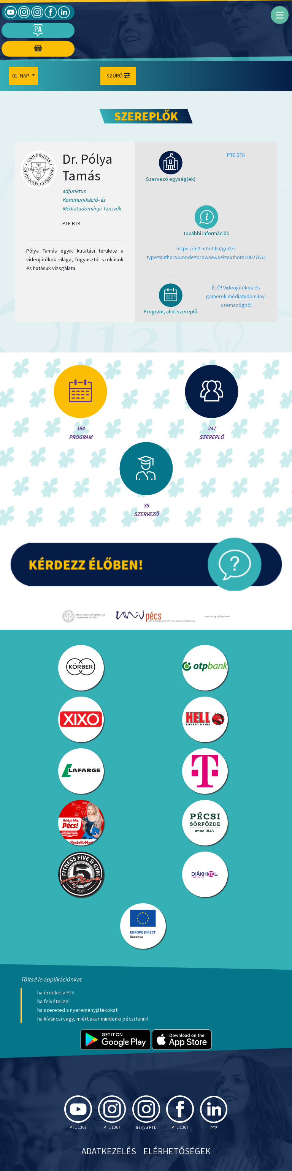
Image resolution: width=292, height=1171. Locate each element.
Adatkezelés (108, 1151)
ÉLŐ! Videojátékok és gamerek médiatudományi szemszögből (236, 296)
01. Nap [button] (21, 75)
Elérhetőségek (177, 1151)
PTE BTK (236, 155)
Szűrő (118, 75)
